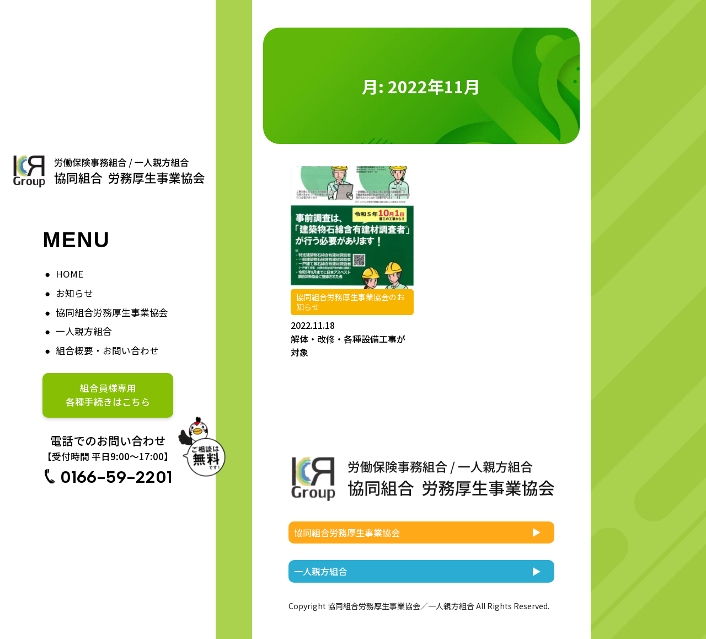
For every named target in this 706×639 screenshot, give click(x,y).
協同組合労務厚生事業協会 (112, 312)
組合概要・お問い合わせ (107, 350)
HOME (69, 273)
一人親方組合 (84, 331)
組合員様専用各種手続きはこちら (108, 394)
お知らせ (74, 293)
